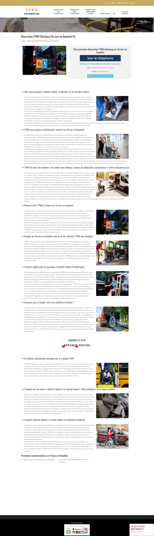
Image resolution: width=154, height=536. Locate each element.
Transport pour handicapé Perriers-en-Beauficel (38, 459)
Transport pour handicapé (74, 12)
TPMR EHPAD (105, 14)
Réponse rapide (77, 345)
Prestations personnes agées (91, 12)
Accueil (23, 41)
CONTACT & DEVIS (127, 3)
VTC (114, 14)
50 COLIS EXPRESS (125, 13)
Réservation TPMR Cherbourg (58, 12)
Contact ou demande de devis (100, 76)
